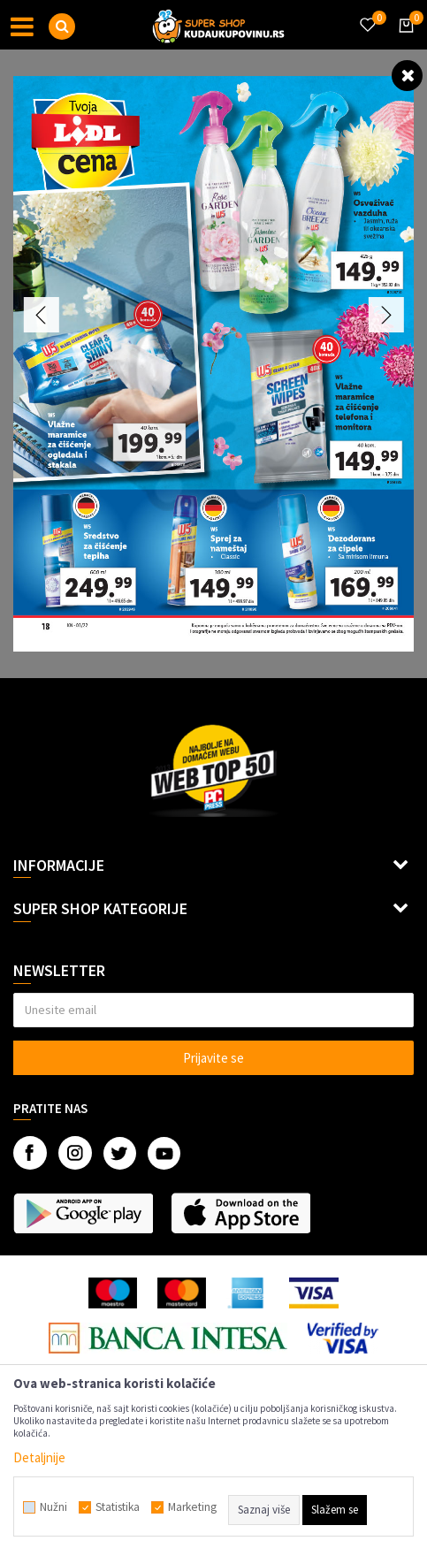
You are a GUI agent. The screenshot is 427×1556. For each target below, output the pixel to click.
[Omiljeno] (367, 14)
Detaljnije (39, 1457)
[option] (213, 364)
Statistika (117, 1507)
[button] (62, 26)
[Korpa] (403, 42)
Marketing (192, 1507)
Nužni (53, 1507)
